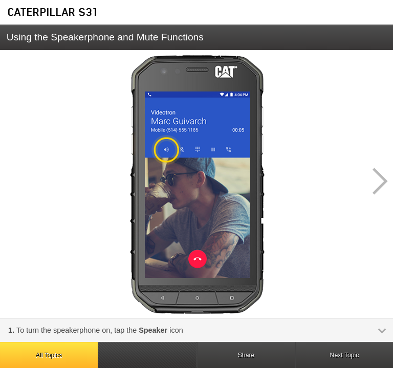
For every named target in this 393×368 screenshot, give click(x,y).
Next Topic (344, 355)
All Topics (49, 355)
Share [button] (246, 355)
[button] (374, 181)
